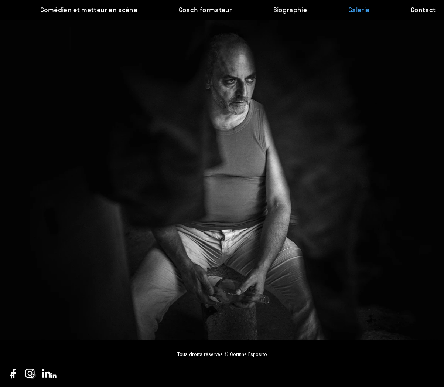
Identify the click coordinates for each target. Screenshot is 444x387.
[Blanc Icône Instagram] (32, 375)
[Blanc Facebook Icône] (11, 375)
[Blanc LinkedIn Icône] (53, 375)
